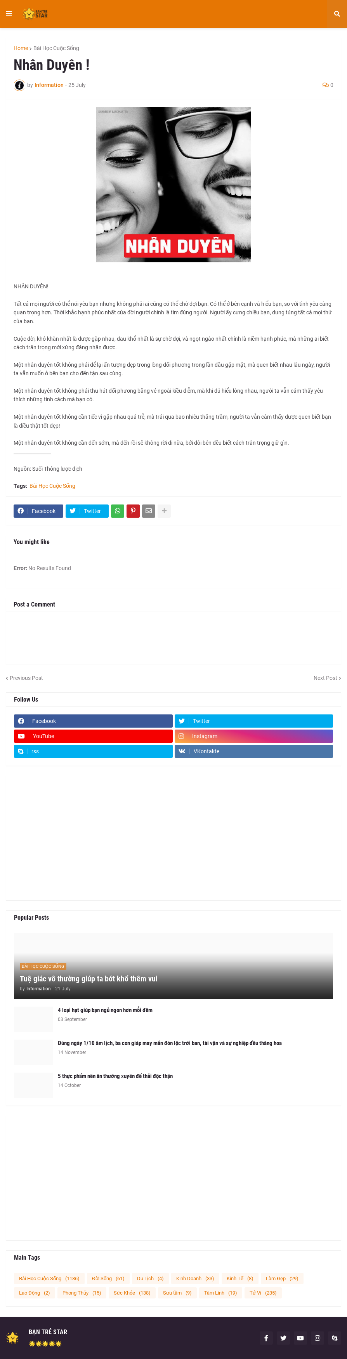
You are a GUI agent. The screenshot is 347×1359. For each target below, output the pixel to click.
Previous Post (26, 678)
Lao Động (34, 1292)
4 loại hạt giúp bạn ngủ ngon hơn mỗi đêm (105, 1010)
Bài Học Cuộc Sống (56, 48)
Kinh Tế (240, 1278)
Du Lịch (150, 1278)
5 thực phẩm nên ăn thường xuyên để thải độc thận (115, 1076)
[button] (9, 14)
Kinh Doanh (195, 1278)
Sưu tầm (177, 1292)
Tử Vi (263, 1292)
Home (21, 48)
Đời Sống (108, 1278)
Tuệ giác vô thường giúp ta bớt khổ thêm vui (89, 978)
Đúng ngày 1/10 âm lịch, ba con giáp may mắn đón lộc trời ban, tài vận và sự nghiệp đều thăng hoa (170, 1043)
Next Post (325, 678)
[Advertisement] (173, 838)
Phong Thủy (81, 1292)
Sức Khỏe (132, 1292)
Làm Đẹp (282, 1278)
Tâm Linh (220, 1292)
